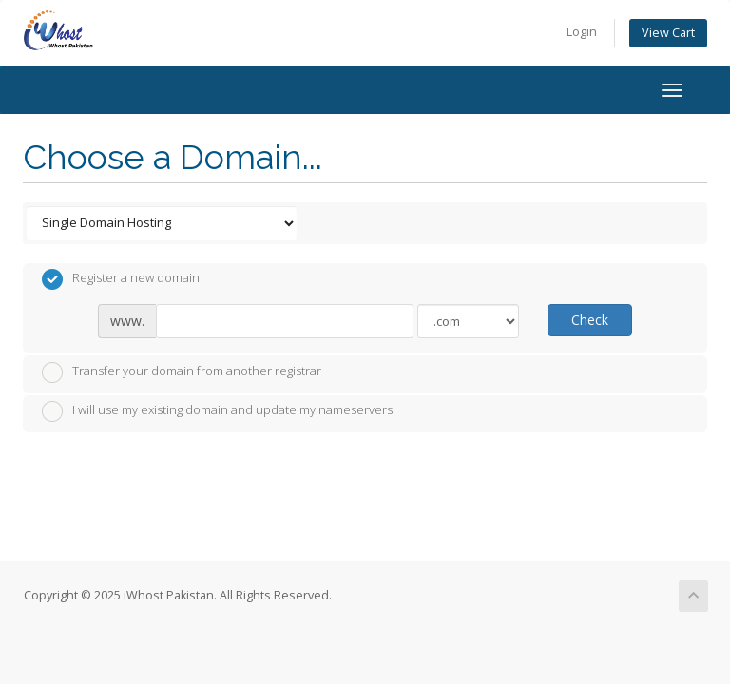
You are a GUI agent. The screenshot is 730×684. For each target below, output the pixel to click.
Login (582, 32)
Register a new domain (121, 279)
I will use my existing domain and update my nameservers (217, 411)
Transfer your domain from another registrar (181, 372)
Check (589, 320)
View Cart (668, 33)
